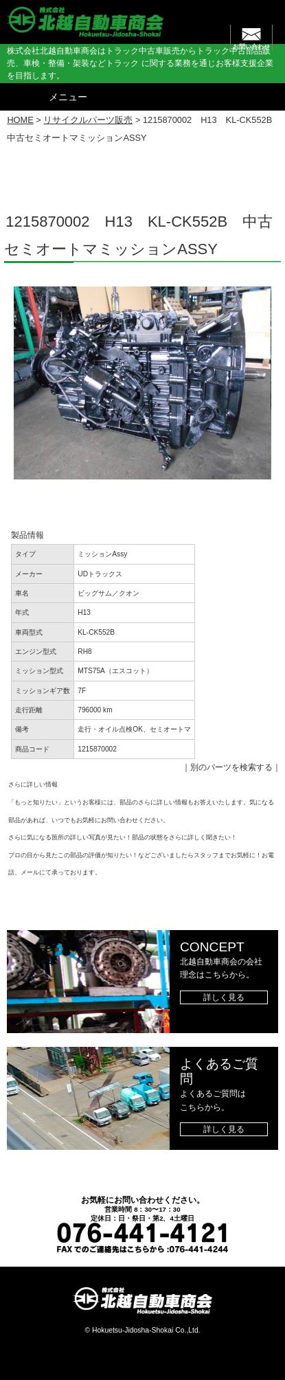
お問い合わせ (251, 46)
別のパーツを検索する (231, 767)
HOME (20, 120)
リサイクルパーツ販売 (88, 120)
